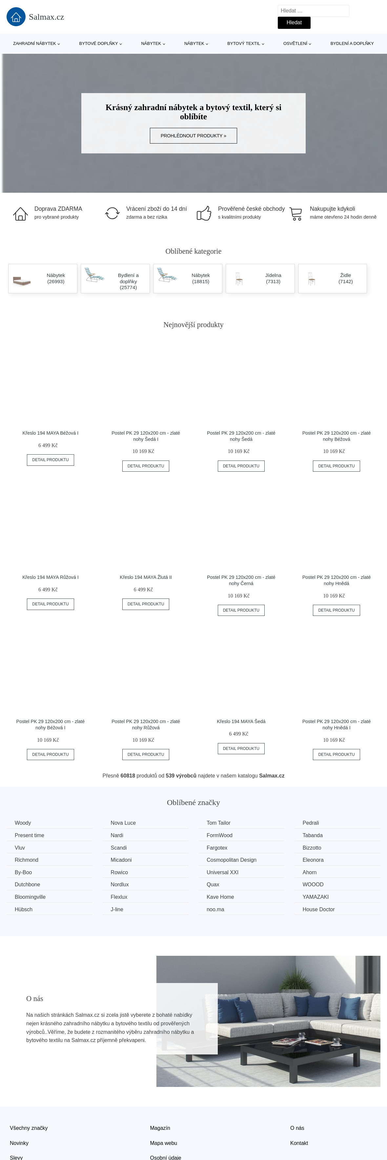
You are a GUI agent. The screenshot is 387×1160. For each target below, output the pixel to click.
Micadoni (121, 860)
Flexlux (119, 897)
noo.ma (215, 909)
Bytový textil (243, 43)
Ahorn (310, 872)
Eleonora (313, 860)
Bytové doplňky (98, 43)
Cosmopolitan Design (231, 860)
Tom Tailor (219, 823)
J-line (117, 909)
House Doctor (319, 909)
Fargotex (217, 848)
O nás (297, 1128)
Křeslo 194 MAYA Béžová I (51, 433)
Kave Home (220, 897)
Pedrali (311, 823)
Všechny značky (29, 1128)
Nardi (117, 835)
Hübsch (23, 909)
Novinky (19, 1143)
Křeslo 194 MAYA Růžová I (50, 577)
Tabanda (313, 835)
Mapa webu (163, 1143)
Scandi (119, 848)
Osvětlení (295, 43)
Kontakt (299, 1143)
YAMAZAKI (316, 897)
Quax (213, 884)
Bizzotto (312, 848)
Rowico (119, 872)
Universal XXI (222, 872)
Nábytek (151, 43)
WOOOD (313, 884)
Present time (29, 835)
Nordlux (120, 884)
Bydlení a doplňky (352, 43)
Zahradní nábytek (34, 43)
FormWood (220, 835)
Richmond (26, 860)
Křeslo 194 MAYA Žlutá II (146, 577)
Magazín (160, 1128)
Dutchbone (27, 884)
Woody (23, 823)
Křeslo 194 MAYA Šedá (241, 721)
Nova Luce (123, 823)
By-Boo (23, 872)
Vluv (20, 848)
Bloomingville (30, 897)
